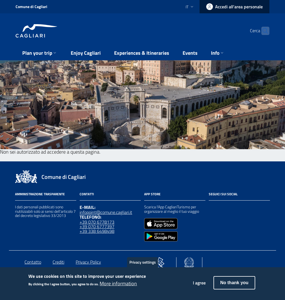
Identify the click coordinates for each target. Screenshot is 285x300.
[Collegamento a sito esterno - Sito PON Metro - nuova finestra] (159, 261)
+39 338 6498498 (97, 231)
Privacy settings (142, 265)
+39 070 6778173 (97, 222)
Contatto (32, 262)
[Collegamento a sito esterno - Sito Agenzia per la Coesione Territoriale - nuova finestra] (189, 261)
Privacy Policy (88, 262)
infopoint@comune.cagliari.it (106, 212)
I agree (199, 285)
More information (118, 286)
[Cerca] (262, 31)
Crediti (58, 262)
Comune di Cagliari (31, 6)
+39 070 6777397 (97, 226)
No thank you (234, 285)
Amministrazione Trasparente (40, 194)
